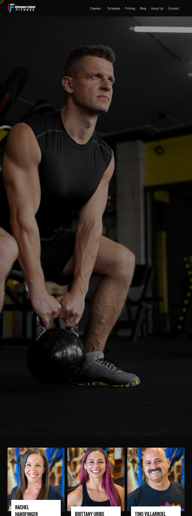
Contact (173, 8)
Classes (96, 8)
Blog (143, 8)
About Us (157, 8)
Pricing (130, 8)
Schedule (114, 8)
